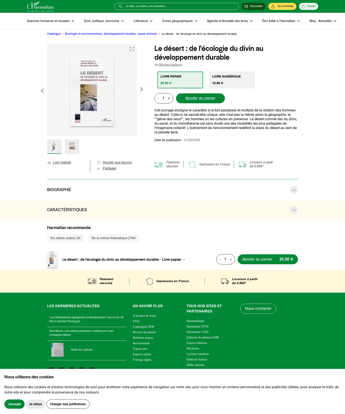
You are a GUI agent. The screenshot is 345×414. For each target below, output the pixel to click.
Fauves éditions (197, 343)
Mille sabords (196, 365)
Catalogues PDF (143, 326)
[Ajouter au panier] (268, 259)
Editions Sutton (197, 359)
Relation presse (143, 337)
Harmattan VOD (197, 332)
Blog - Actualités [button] (321, 21)
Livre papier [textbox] (171, 259)
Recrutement (141, 343)
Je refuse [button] (35, 404)
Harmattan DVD (198, 326)
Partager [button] (106, 168)
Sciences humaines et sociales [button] (48, 21)
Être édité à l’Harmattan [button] (279, 21)
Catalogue (54, 34)
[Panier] (308, 6)
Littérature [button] (141, 21)
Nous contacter (258, 309)
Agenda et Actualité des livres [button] (228, 21)
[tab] (180, 80)
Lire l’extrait (59, 162)
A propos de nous (144, 315)
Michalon (193, 348)
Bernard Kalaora (170, 65)
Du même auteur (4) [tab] (65, 238)
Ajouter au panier (200, 98)
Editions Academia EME (203, 337)
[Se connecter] (282, 6)
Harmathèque (195, 321)
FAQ (136, 321)
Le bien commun (198, 354)
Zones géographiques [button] (178, 21)
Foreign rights (142, 359)
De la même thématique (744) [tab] (114, 238)
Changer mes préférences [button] (68, 404)
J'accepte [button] (14, 404)
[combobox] (175, 259)
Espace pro (140, 348)
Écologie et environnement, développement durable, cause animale (111, 34)
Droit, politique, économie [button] (102, 21)
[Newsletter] (254, 6)
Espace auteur (142, 354)
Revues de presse (144, 332)
